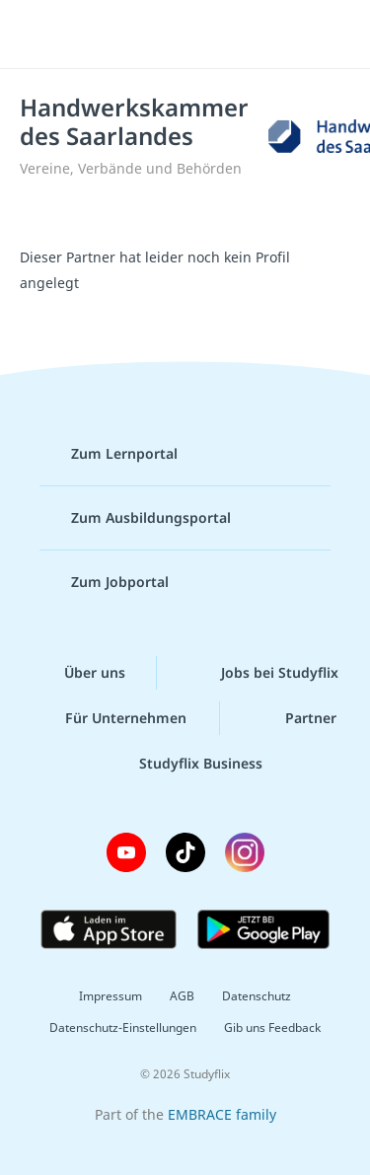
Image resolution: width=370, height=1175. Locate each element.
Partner (295, 718)
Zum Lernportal (108, 454)
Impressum (110, 996)
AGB (182, 996)
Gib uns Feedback (272, 1027)
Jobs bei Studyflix (263, 673)
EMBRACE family (222, 1114)
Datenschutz (256, 996)
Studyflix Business (185, 763)
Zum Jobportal (104, 582)
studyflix (203, 34)
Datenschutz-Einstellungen (122, 1027)
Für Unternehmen (110, 718)
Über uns (79, 673)
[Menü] (41, 34)
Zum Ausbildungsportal (135, 518)
